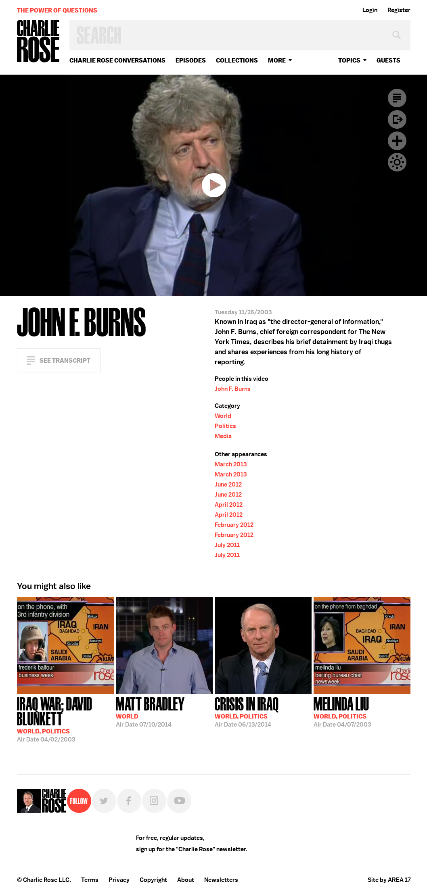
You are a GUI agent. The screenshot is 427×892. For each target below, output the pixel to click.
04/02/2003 (65, 719)
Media (223, 436)
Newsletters (221, 880)
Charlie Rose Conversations (117, 60)
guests (388, 60)
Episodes (191, 60)
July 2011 (227, 545)
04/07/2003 (342, 711)
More (277, 60)
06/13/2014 (247, 711)
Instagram (154, 801)
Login (369, 10)
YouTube (179, 801)
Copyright (153, 880)
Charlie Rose (38, 42)
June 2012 (228, 484)
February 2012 (234, 525)
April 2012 (229, 505)
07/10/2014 (150, 711)
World (223, 416)
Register (398, 10)
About (185, 880)
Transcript (397, 98)
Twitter (104, 801)
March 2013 (231, 464)
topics (349, 60)
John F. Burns (233, 389)
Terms (89, 880)
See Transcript (65, 360)
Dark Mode (397, 162)
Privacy (119, 880)
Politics (225, 426)
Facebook (129, 801)
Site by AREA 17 (389, 880)
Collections (237, 60)
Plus (397, 141)
